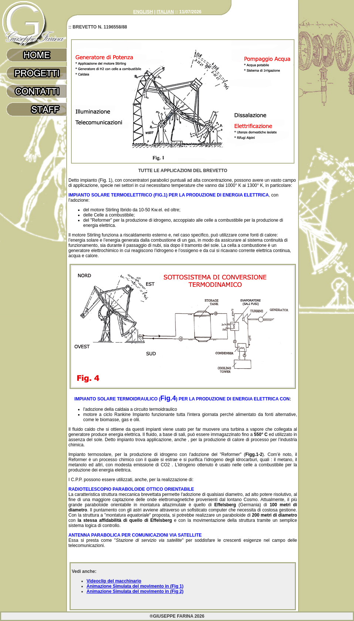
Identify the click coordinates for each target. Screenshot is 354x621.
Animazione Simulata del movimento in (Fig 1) (135, 586)
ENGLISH (143, 11)
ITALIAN (164, 11)
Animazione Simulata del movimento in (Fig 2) (135, 591)
